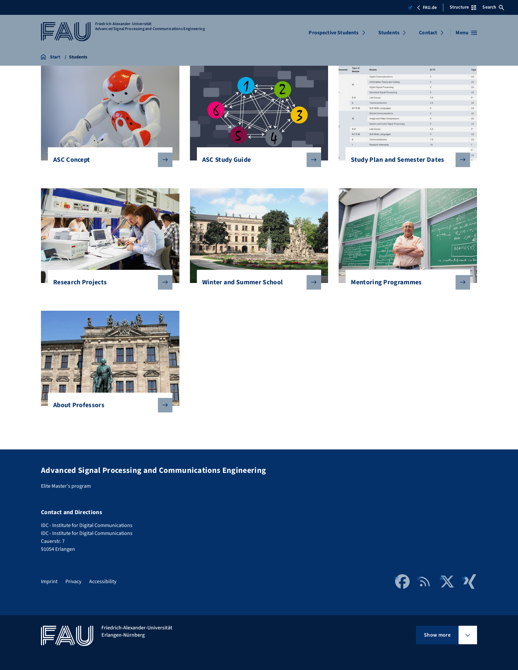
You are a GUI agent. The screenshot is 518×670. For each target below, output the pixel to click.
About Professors (107, 405)
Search (493, 7)
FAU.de (423, 7)
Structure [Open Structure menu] (463, 7)
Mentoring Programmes (405, 282)
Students (388, 32)
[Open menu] (466, 32)
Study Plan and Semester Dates (405, 160)
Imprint (49, 581)
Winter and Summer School (256, 282)
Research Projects (107, 282)
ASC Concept (107, 160)
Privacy (73, 581)
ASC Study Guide (256, 160)
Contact (428, 32)
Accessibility (102, 581)
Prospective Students (333, 32)
